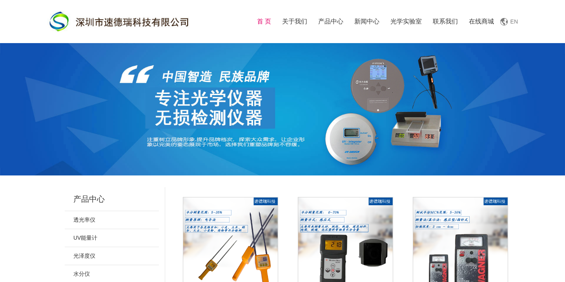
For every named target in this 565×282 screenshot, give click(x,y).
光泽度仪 (84, 256)
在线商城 (481, 21)
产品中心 (330, 21)
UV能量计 (85, 238)
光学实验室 (406, 21)
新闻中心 (366, 21)
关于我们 (294, 21)
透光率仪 (84, 220)
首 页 (264, 21)
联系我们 (445, 21)
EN (514, 21)
